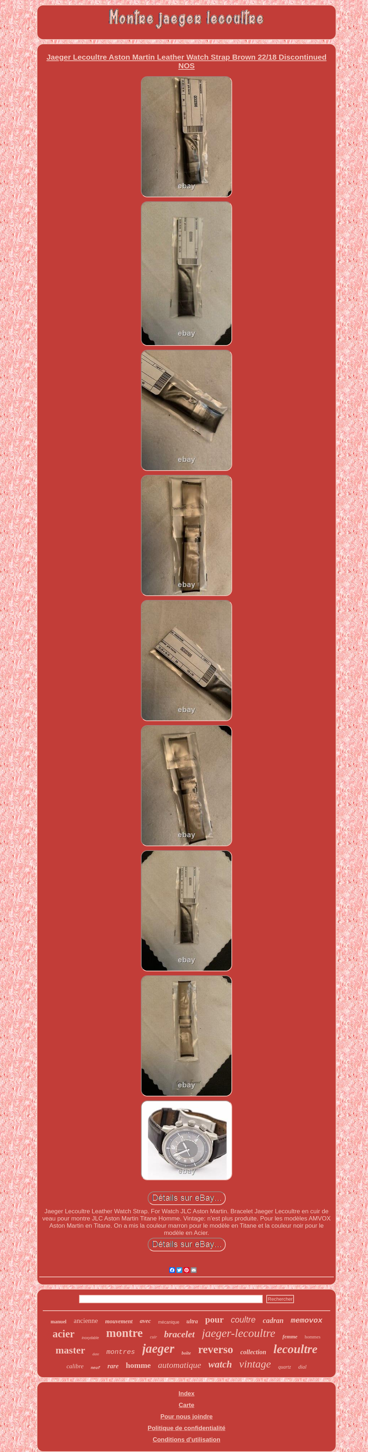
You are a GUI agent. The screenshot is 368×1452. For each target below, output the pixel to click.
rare (113, 1366)
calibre (75, 1366)
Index (186, 1393)
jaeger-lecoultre (238, 1333)
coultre (243, 1319)
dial (302, 1367)
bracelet (179, 1334)
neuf (95, 1368)
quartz (284, 1367)
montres (120, 1352)
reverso (215, 1349)
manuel (58, 1321)
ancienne (86, 1320)
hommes (313, 1336)
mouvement (119, 1321)
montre (124, 1333)
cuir (153, 1336)
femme (290, 1336)
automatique (179, 1365)
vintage (255, 1364)
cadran (273, 1320)
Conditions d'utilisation (186, 1439)
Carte (186, 1405)
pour (214, 1319)
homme (138, 1365)
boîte (186, 1353)
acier (63, 1333)
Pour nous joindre (186, 1416)
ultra (192, 1321)
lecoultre (295, 1349)
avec (145, 1321)
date (95, 1354)
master (70, 1350)
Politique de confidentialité (186, 1428)
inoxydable (90, 1338)
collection (253, 1352)
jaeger (158, 1349)
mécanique (168, 1322)
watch (220, 1364)
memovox (306, 1320)
